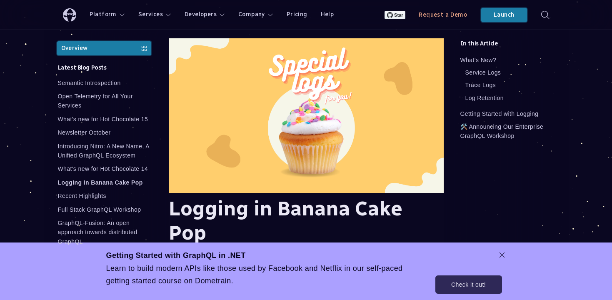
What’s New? (478, 60)
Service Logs (483, 72)
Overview (104, 48)
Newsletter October (84, 132)
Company (255, 14)
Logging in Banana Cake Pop (100, 182)
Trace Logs (480, 85)
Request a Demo (443, 14)
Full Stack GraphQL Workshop (99, 209)
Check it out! (468, 284)
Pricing (297, 14)
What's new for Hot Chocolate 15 (103, 119)
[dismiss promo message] (502, 255)
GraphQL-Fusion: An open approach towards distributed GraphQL (97, 232)
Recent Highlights (82, 195)
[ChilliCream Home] (69, 15)
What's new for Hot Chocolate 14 (103, 168)
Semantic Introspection (89, 83)
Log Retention (484, 98)
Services (154, 14)
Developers (205, 14)
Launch (504, 14)
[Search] (545, 15)
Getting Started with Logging (499, 113)
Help (327, 14)
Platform (107, 14)
